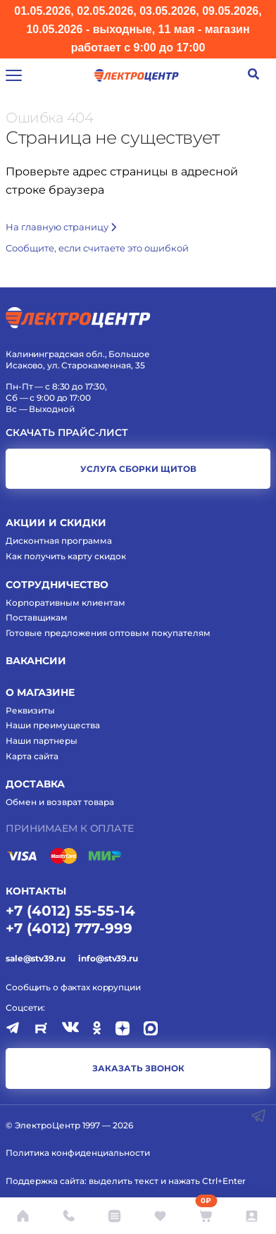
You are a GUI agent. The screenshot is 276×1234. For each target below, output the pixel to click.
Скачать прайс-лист (67, 433)
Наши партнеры (41, 740)
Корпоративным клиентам (65, 602)
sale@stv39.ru (35, 958)
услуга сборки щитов (138, 468)
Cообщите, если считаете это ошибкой (97, 248)
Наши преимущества (53, 725)
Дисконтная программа (59, 540)
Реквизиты (30, 710)
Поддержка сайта (45, 1181)
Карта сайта (32, 756)
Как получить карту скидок (66, 556)
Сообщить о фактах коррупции (73, 987)
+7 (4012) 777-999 (69, 928)
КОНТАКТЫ (36, 891)
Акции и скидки (56, 522)
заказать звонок (138, 1068)
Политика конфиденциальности (78, 1152)
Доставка (35, 784)
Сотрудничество (57, 584)
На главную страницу (61, 226)
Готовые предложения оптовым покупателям (108, 633)
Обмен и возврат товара (60, 802)
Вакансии (36, 660)
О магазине (40, 692)
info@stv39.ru (107, 958)
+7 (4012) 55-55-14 (70, 911)
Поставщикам (37, 617)
